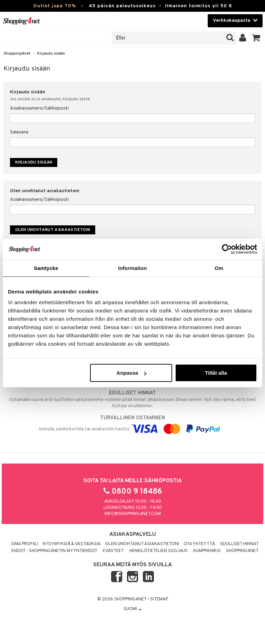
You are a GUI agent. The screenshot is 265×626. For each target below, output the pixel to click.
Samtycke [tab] (46, 268)
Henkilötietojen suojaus (158, 551)
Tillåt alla (216, 373)
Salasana (19, 132)
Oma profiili (24, 544)
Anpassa (132, 373)
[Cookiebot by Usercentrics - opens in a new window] (227, 249)
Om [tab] (219, 268)
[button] (256, 38)
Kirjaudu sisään (51, 53)
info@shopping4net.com (133, 514)
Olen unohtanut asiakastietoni (142, 544)
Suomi (132, 609)
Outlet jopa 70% (54, 6)
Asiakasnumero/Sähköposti (39, 108)
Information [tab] (132, 268)
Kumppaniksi (206, 551)
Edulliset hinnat (239, 544)
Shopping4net (16, 53)
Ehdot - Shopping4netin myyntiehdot (54, 551)
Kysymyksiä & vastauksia (72, 544)
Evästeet (113, 551)
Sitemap (159, 599)
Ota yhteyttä (199, 544)
